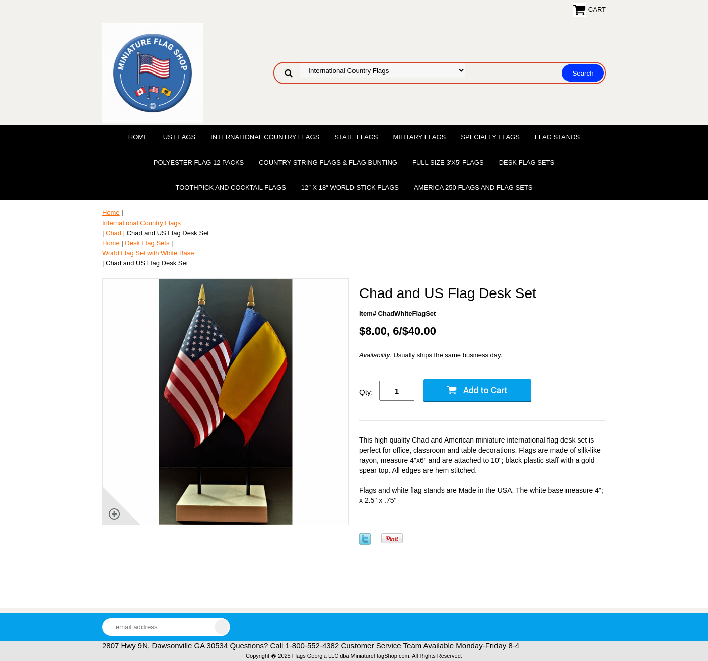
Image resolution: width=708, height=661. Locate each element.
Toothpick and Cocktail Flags (230, 187)
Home (138, 137)
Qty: (366, 392)
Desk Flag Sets (527, 162)
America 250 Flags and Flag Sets (473, 187)
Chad (113, 233)
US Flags (179, 137)
